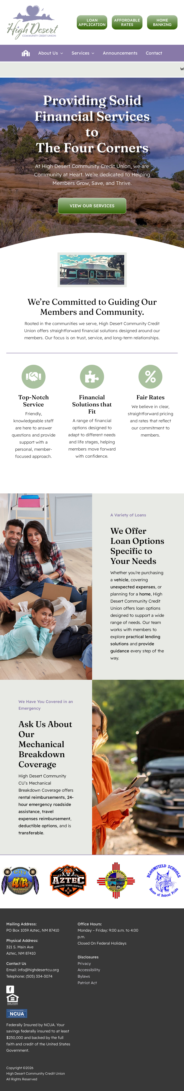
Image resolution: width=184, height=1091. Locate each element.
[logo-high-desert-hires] (32, 6)
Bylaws (84, 974)
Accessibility (89, 968)
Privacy (84, 962)
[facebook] (10, 988)
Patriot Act (87, 981)
